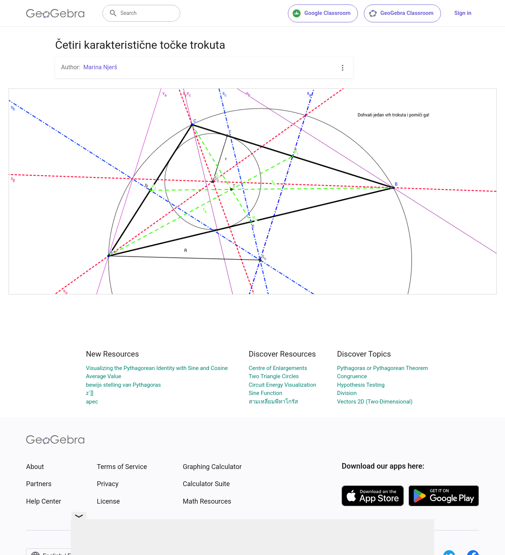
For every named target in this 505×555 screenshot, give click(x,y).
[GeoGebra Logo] (55, 13)
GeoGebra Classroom (400, 13)
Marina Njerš (100, 67)
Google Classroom (321, 13)
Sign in (462, 13)
